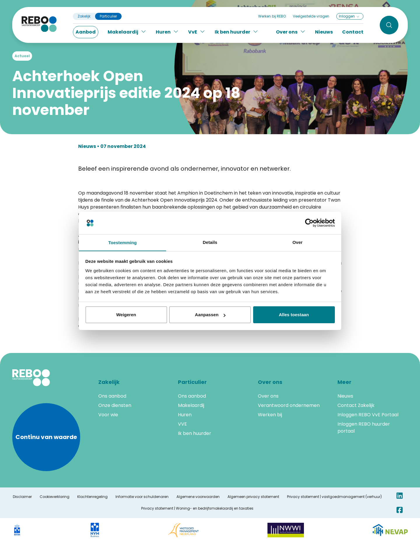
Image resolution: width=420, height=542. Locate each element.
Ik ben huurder (194, 433)
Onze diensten (114, 405)
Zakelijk (84, 16)
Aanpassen (210, 315)
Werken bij (270, 414)
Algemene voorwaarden (198, 496)
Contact (352, 32)
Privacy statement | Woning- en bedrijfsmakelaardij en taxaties (197, 508)
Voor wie (108, 414)
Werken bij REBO (272, 16)
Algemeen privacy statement (253, 496)
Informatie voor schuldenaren (142, 496)
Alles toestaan (294, 315)
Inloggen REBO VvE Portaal (367, 414)
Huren (185, 414)
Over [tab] (298, 241)
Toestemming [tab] (122, 242)
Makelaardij (191, 405)
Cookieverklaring (54, 496)
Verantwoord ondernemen (289, 405)
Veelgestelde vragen (311, 16)
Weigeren (126, 315)
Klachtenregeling (92, 496)
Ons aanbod (112, 396)
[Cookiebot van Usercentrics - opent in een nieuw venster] (309, 222)
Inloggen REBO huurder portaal (363, 427)
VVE (182, 424)
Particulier (108, 16)
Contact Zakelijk (355, 405)
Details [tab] (210, 241)
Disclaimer (22, 496)
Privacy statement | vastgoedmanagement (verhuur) (334, 496)
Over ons (268, 396)
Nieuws (324, 32)
